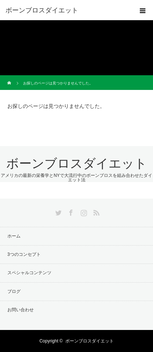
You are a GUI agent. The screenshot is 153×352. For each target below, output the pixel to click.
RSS (95, 211)
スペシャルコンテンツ (29, 272)
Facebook (70, 211)
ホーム (14, 236)
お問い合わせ (20, 309)
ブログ (14, 291)
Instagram (82, 211)
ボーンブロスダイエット (42, 10)
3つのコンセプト (24, 254)
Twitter (57, 211)
